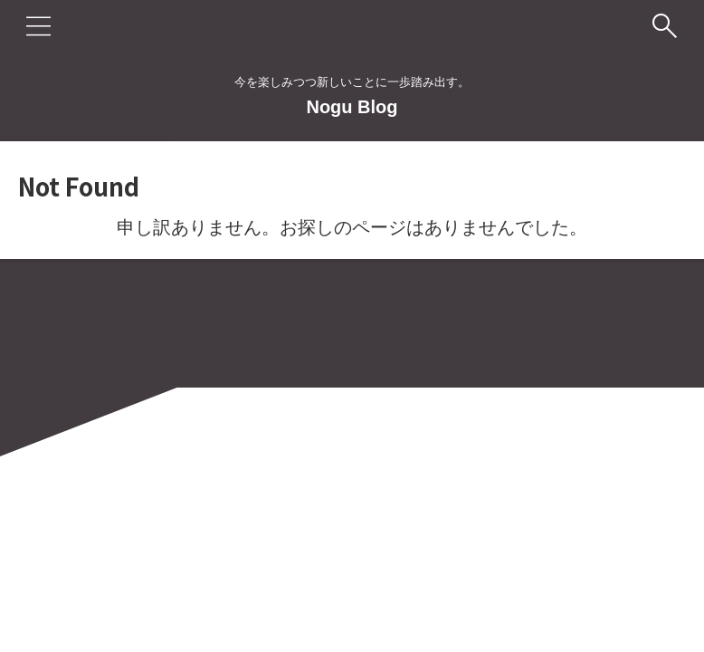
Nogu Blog (351, 107)
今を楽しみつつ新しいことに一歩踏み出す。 (352, 567)
